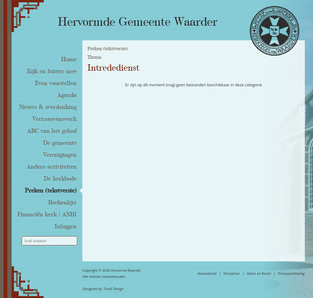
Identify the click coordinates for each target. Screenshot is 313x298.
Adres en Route (259, 273)
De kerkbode (60, 179)
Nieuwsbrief (207, 273)
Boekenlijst (62, 202)
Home (69, 59)
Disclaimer (232, 273)
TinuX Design (114, 288)
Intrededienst (113, 68)
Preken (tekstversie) (51, 191)
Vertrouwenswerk (54, 119)
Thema (94, 57)
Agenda (67, 95)
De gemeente (60, 143)
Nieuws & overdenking (48, 107)
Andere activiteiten (52, 167)
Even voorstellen (56, 83)
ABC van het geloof (52, 131)
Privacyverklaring (291, 273)
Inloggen (66, 226)
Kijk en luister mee (52, 71)
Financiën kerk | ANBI (47, 214)
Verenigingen (60, 155)
